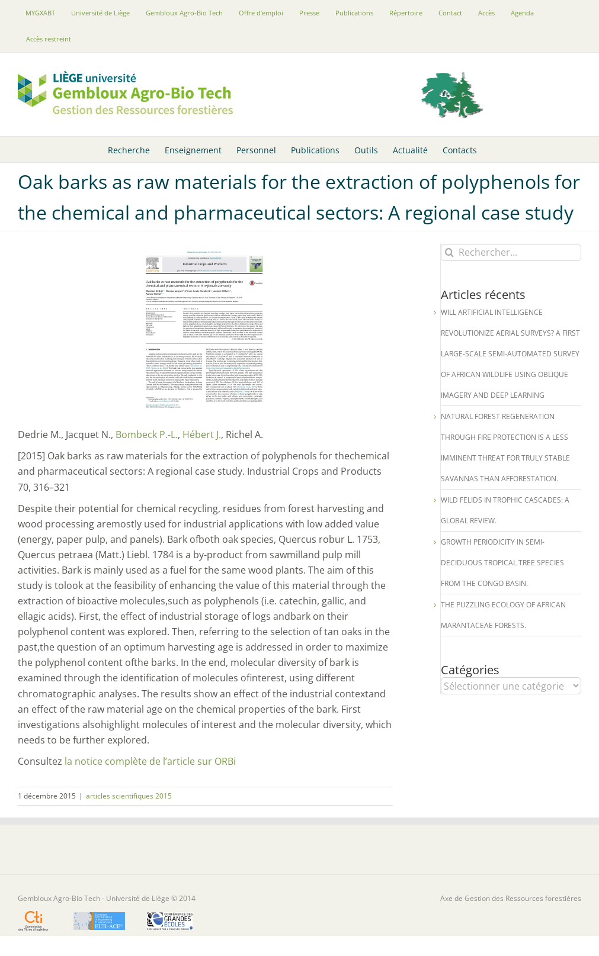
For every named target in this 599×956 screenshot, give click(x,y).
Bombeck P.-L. (145, 434)
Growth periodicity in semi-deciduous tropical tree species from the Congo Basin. (502, 562)
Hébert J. (200, 434)
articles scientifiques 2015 (129, 796)
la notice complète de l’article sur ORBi (150, 761)
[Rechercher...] (511, 252)
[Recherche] (449, 252)
